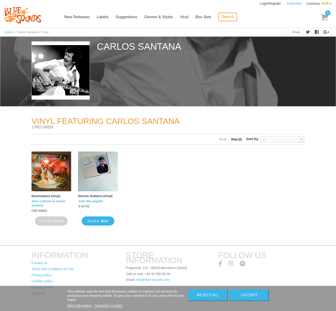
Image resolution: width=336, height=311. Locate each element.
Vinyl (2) (236, 139)
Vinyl (184, 17)
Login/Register (271, 3)
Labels (102, 17)
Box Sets (203, 17)
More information (80, 305)
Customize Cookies (108, 305)
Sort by (252, 139)
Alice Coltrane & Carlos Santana (48, 203)
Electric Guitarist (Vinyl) (95, 196)
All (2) (222, 139)
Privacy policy (42, 275)
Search (227, 16)
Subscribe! (294, 3)
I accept (249, 295)
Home (9, 32)
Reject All (208, 295)
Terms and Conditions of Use (53, 269)
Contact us (39, 263)
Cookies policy (42, 281)
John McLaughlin (90, 201)
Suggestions (126, 17)
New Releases (77, 17)
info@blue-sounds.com (152, 280)
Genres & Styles (158, 17)
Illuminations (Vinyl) (46, 196)
